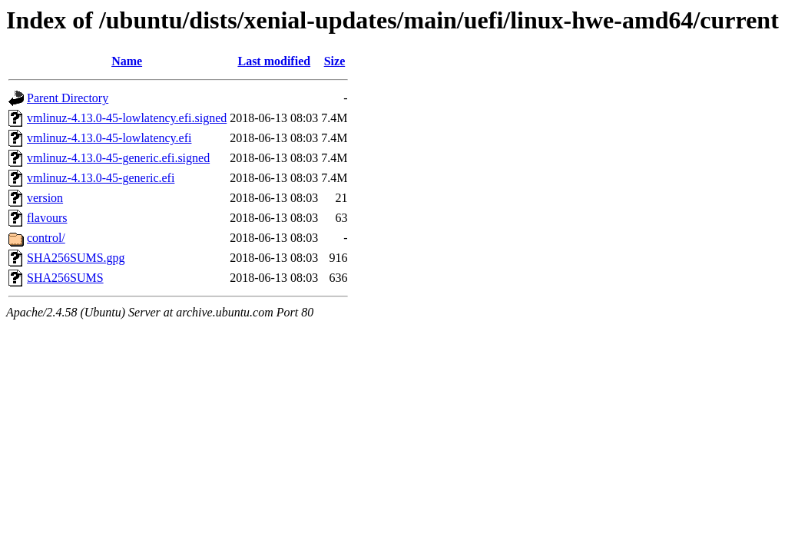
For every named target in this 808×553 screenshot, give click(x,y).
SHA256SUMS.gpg (76, 257)
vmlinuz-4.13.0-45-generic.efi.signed (118, 157)
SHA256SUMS (65, 277)
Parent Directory (67, 97)
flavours (47, 217)
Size (335, 61)
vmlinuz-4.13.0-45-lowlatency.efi (109, 137)
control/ (46, 237)
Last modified (273, 61)
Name (126, 61)
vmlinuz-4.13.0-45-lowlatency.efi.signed (127, 117)
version (45, 197)
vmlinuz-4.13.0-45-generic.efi (100, 177)
